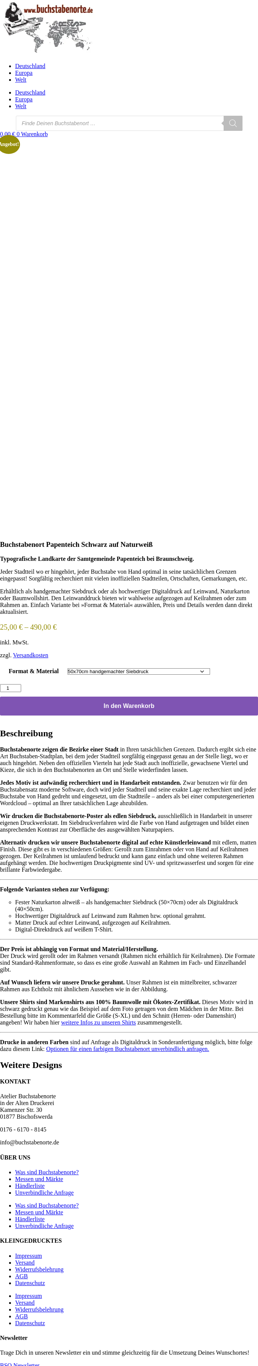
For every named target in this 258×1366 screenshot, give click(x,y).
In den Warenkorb (129, 703)
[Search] (233, 123)
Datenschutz (30, 1280)
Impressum (28, 1253)
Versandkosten (30, 652)
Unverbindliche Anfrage (44, 1189)
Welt (20, 79)
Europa (23, 73)
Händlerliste (30, 1183)
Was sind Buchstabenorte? (47, 1169)
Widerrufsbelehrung (39, 1266)
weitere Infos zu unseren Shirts (98, 1019)
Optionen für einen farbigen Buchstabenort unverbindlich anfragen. (127, 1046)
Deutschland (30, 66)
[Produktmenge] (10, 685)
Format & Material (34, 668)
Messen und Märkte (39, 1176)
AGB (21, 1273)
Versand (25, 1259)
